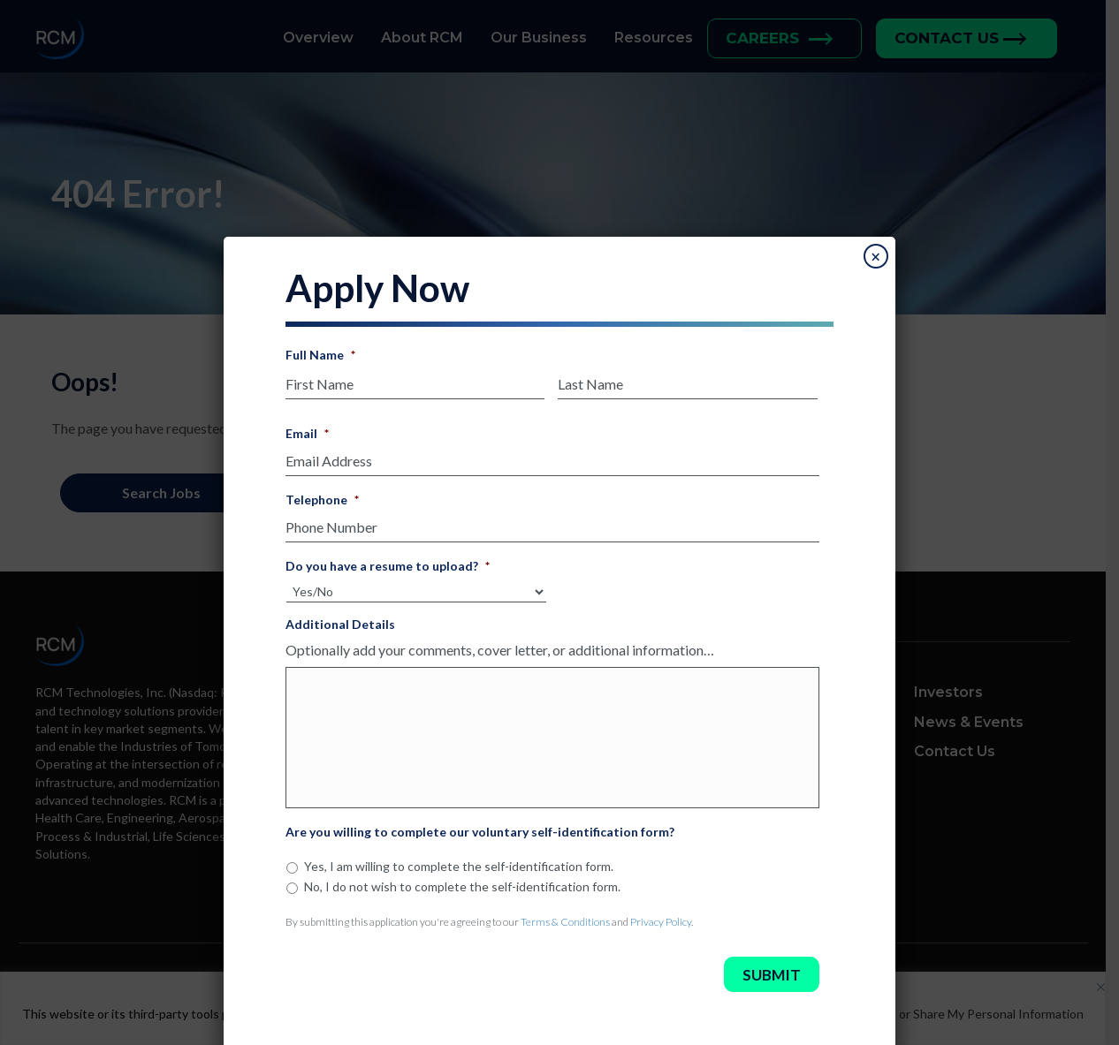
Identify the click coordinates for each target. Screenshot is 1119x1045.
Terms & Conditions (565, 916)
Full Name (320, 349)
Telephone (322, 494)
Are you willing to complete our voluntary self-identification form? (479, 826)
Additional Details (340, 618)
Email (307, 427)
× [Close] (875, 251)
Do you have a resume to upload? (387, 560)
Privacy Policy (660, 916)
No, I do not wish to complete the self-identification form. (462, 881)
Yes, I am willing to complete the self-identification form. (458, 860)
